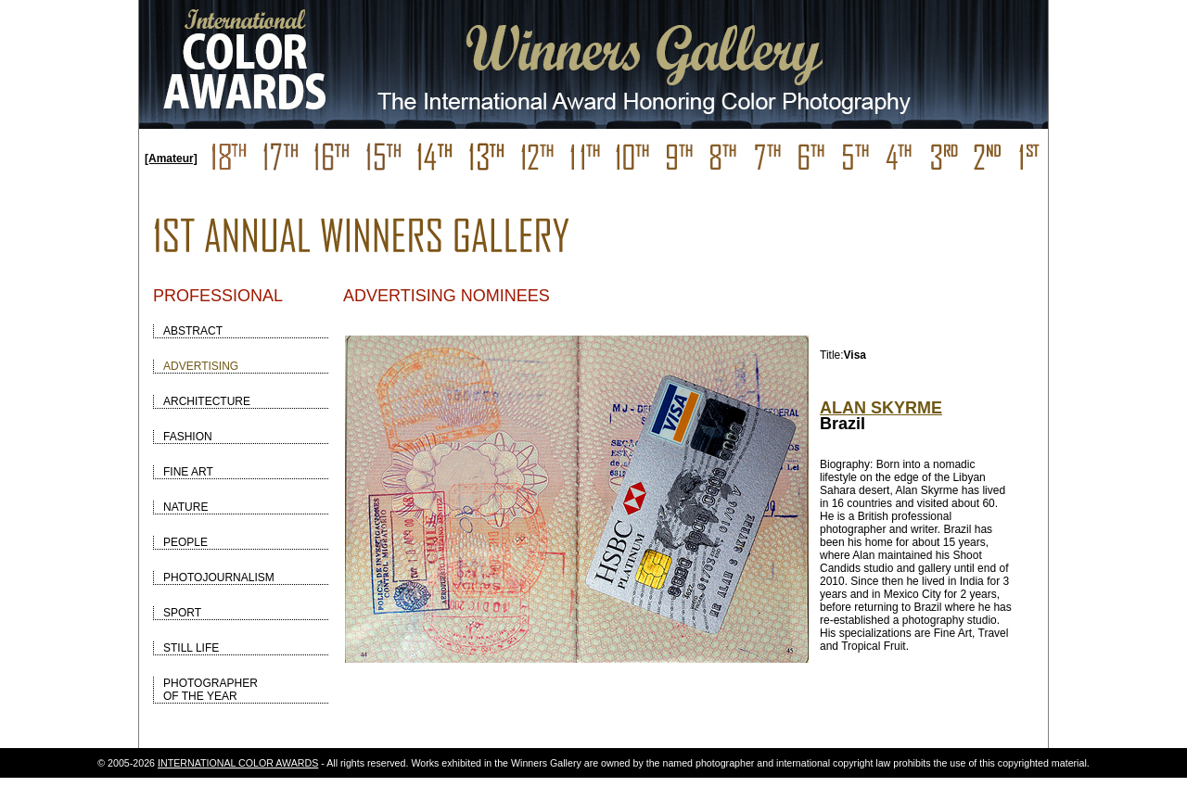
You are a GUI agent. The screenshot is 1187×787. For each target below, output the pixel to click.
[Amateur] (171, 158)
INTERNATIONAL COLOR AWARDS (238, 762)
